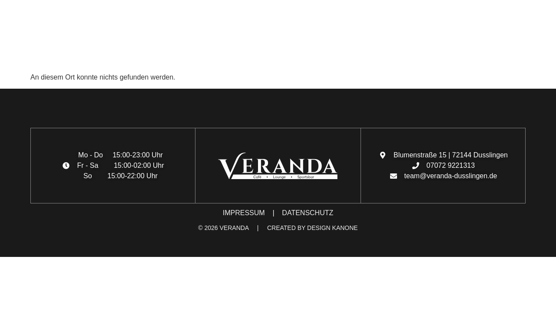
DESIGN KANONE (332, 227)
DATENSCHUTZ (307, 212)
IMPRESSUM (244, 212)
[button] (15, 57)
